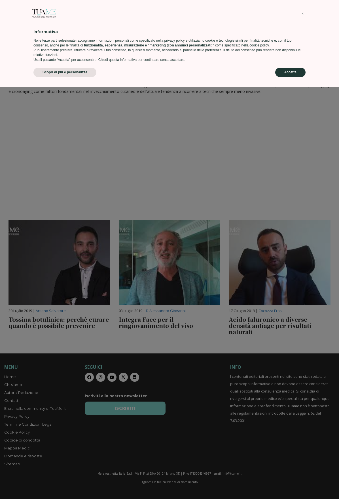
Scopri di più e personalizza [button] (65, 484)
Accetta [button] (290, 484)
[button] (302, 425)
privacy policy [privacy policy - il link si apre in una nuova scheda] (174, 452)
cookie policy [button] (259, 457)
